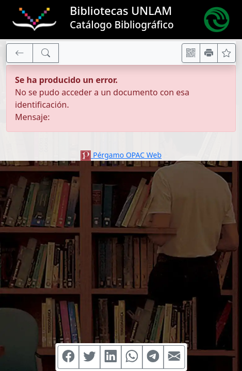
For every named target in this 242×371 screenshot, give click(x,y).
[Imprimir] (209, 53)
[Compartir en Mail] (174, 357)
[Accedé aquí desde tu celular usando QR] (191, 53)
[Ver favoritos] (226, 53)
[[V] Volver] (19, 53)
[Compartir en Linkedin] (110, 357)
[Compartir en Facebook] (68, 357)
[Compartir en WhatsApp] (131, 357)
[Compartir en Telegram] (153, 357)
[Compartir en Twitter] (89, 357)
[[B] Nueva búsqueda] (46, 53)
